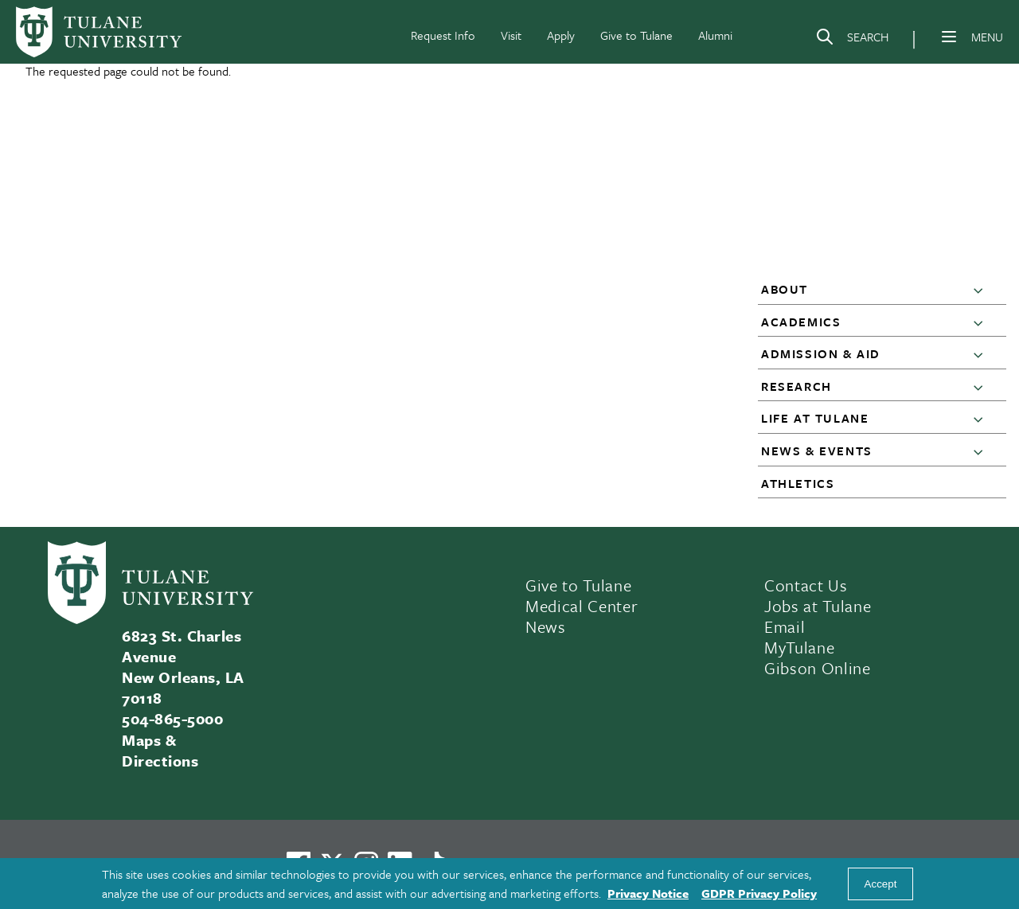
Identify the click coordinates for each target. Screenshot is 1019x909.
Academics (801, 321)
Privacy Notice (648, 893)
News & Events (817, 450)
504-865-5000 (172, 718)
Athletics (797, 483)
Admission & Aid (820, 353)
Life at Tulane (815, 418)
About (784, 289)
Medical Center (581, 606)
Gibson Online (817, 668)
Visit (511, 35)
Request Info (443, 35)
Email (784, 626)
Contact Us (806, 585)
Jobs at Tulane (817, 606)
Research (796, 386)
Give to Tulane (636, 35)
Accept (881, 884)
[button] (982, 290)
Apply (561, 35)
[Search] (851, 40)
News (545, 626)
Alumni (715, 35)
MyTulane (799, 647)
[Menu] (948, 36)
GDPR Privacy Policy (759, 893)
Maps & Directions (160, 750)
